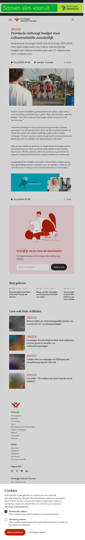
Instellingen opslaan (37, 532)
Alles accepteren (15, 532)
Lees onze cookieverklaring (16, 506)
